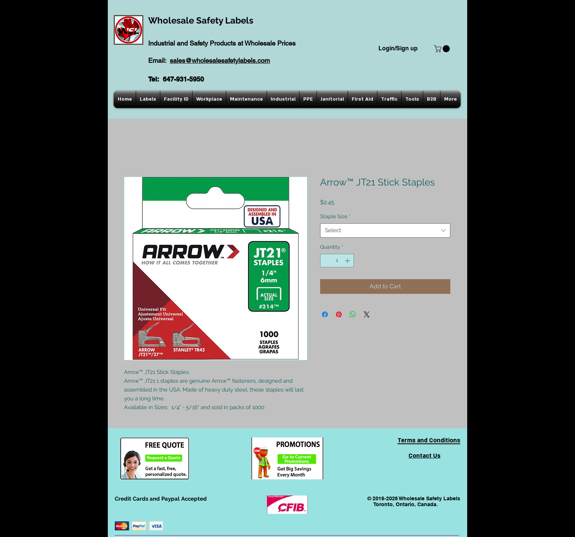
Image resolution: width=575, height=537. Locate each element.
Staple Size (335, 216)
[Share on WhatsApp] (352, 314)
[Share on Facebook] (325, 314)
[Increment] (348, 260)
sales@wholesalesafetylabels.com (220, 60)
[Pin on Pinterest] (338, 314)
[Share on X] (366, 314)
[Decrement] (325, 260)
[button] (442, 48)
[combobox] (385, 230)
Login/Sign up (398, 48)
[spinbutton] (337, 260)
